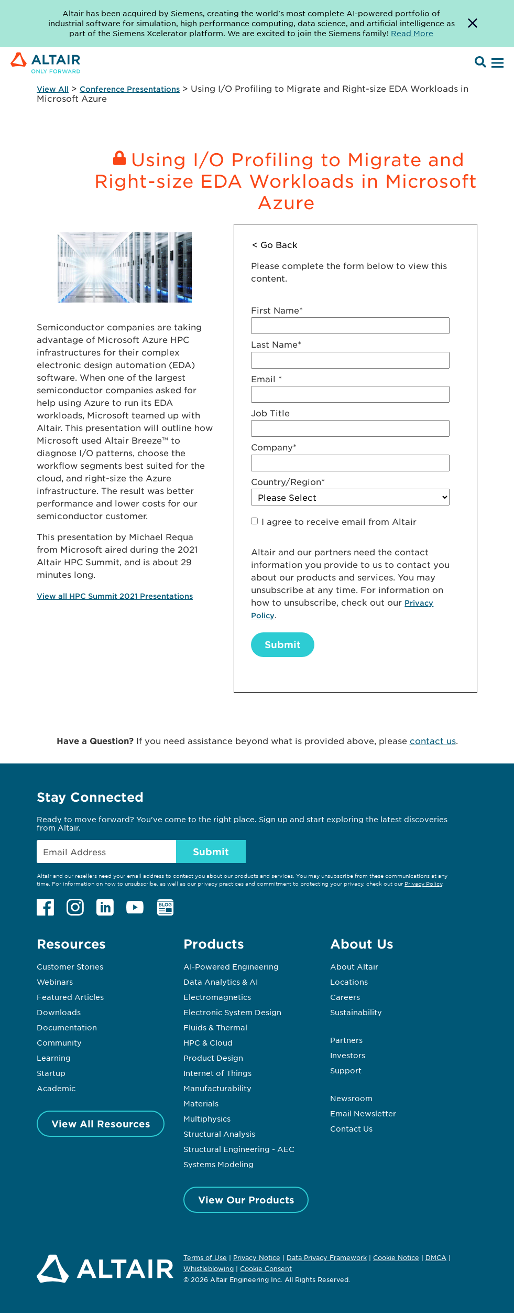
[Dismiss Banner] (472, 23)
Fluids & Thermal (215, 1027)
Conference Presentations (130, 88)
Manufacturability (217, 1088)
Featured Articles (70, 997)
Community (59, 1042)
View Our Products (246, 1200)
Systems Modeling (218, 1164)
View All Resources (100, 1123)
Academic (56, 1088)
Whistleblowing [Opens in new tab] (208, 1268)
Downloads (59, 1012)
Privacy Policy (423, 883)
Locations (349, 981)
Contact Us (351, 1128)
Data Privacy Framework (327, 1257)
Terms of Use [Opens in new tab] (205, 1257)
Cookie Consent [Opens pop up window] (266, 1269)
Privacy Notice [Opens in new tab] (256, 1257)
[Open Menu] (496, 63)
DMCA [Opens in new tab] (435, 1257)
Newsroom (351, 1098)
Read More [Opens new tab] (412, 33)
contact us (433, 740)
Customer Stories (70, 966)
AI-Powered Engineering (231, 966)
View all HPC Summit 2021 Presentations (115, 595)
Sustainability (356, 1012)
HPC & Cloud (208, 1042)
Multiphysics (207, 1118)
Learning (54, 1057)
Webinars (55, 981)
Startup (51, 1073)
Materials (200, 1103)
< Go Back (275, 244)
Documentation (67, 1027)
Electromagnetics (217, 997)
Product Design (213, 1057)
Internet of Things (217, 1073)
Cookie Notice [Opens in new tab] (396, 1257)
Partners (346, 1040)
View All (53, 88)
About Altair (354, 966)
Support (346, 1070)
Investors (347, 1055)
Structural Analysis (219, 1133)
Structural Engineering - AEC (238, 1149)
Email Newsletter (363, 1113)
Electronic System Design (232, 1012)
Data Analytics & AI (220, 981)
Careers (345, 997)
